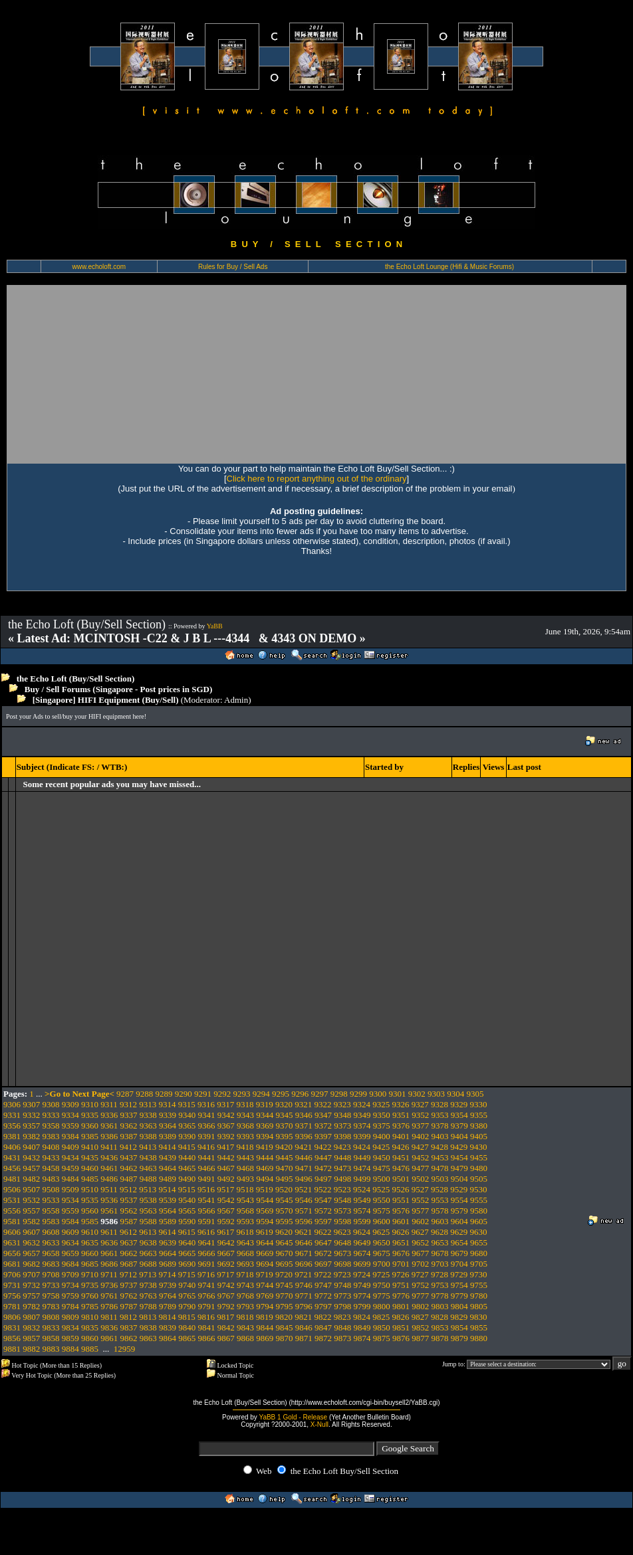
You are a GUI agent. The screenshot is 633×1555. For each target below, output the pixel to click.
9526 (401, 1189)
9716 (206, 1274)
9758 (51, 1296)
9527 (420, 1189)
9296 (300, 1094)
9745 (284, 1285)
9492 (226, 1179)
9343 (245, 1115)
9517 (225, 1189)
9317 (225, 1104)
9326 (401, 1104)
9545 (284, 1200)
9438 (148, 1157)
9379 (459, 1126)
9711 (109, 1274)
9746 (304, 1285)
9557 (31, 1211)
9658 (51, 1253)
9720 (284, 1274)
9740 (186, 1285)
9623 (342, 1232)
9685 (89, 1264)
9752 (420, 1285)
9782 (31, 1306)
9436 (109, 1157)
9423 (342, 1147)
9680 (478, 1253)
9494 (264, 1179)
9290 (183, 1094)
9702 (420, 1264)
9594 (264, 1221)
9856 (12, 1338)
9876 (401, 1338)
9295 (280, 1094)
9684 (70, 1264)
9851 (401, 1327)
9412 (128, 1147)
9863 (148, 1338)
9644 (264, 1242)
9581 (12, 1221)
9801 (401, 1306)
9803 (440, 1306)
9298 (339, 1094)
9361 (109, 1126)
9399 (362, 1136)
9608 (51, 1232)
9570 (284, 1211)
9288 (144, 1094)
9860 (89, 1338)
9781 (12, 1306)
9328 (439, 1104)
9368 (245, 1126)
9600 (381, 1221)
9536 (109, 1200)
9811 (109, 1317)
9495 (284, 1179)
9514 (167, 1189)
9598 (342, 1221)
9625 (381, 1232)
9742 (226, 1285)
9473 (342, 1168)
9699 (362, 1264)
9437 (129, 1157)
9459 (70, 1168)
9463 (148, 1168)
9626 (401, 1232)
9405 (478, 1136)
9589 (167, 1221)
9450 (381, 1157)
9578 (440, 1211)
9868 (245, 1338)
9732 (31, 1285)
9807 (31, 1317)
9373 (342, 1126)
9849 (362, 1327)
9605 (478, 1221)
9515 (186, 1189)
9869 (264, 1338)
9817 (225, 1317)
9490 (186, 1179)
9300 (377, 1094)
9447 (323, 1157)
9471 (304, 1168)
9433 (51, 1157)
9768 (245, 1296)
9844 (264, 1327)
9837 (129, 1327)
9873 (342, 1338)
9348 (342, 1115)
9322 (323, 1104)
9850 (381, 1327)
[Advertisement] (153, 374)
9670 (284, 1253)
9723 (342, 1274)
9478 (440, 1168)
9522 (323, 1189)
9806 (12, 1317)
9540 (186, 1200)
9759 (70, 1296)
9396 (304, 1136)
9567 (226, 1211)
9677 (420, 1253)
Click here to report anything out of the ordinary (317, 479)
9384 (70, 1136)
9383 (51, 1136)
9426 (401, 1147)
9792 (226, 1306)
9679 (459, 1253)
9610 (89, 1232)
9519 (264, 1189)
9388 (148, 1136)
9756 (12, 1296)
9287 (125, 1094)
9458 (51, 1168)
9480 (478, 1168)
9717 (225, 1274)
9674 (362, 1253)
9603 (440, 1221)
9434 (70, 1157)
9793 (245, 1306)
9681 (12, 1264)
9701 (401, 1264)
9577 (420, 1211)
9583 (51, 1221)
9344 (264, 1115)
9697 (323, 1264)
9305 (475, 1094)
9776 (401, 1296)
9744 (264, 1285)
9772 (323, 1296)
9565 (186, 1211)
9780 (478, 1296)
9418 (245, 1147)
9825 (381, 1317)
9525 (381, 1189)
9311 (109, 1104)
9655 (478, 1242)
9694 (264, 1264)
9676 (401, 1253)
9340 (186, 1115)
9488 (148, 1179)
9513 (147, 1189)
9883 (51, 1349)
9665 (186, 1253)
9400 (381, 1136)
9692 (226, 1264)
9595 (284, 1221)
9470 (284, 1168)
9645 (284, 1242)
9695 (284, 1264)
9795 (284, 1306)
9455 (478, 1157)
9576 (401, 1211)
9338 (148, 1115)
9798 (342, 1306)
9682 (31, 1264)
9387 (129, 1136)
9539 (167, 1200)
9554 (459, 1200)
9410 (89, 1147)
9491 (206, 1179)
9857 (31, 1338)
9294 (261, 1094)
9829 (458, 1317)
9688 (148, 1264)
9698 (342, 1264)
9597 (323, 1221)
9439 (167, 1157)
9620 (284, 1232)
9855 (478, 1327)
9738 (148, 1285)
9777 (420, 1296)
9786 (109, 1306)
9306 (12, 1104)
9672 (323, 1253)
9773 (342, 1296)
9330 (478, 1104)
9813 (147, 1317)
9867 (226, 1338)
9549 (362, 1200)
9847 (323, 1327)
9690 (186, 1264)
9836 (109, 1327)
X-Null (319, 1424)
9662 (129, 1253)
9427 (420, 1147)
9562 (129, 1211)
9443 (245, 1157)
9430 (478, 1147)
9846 (304, 1327)
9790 (186, 1306)
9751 (401, 1285)
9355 (478, 1115)
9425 (381, 1147)
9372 (323, 1126)
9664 (167, 1253)
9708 (51, 1274)
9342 (226, 1115)
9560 (89, 1211)
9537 (129, 1200)
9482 (31, 1179)
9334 (70, 1115)
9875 (381, 1338)
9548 (342, 1200)
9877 (420, 1338)
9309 (70, 1104)
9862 (129, 1338)
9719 (264, 1274)
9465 (186, 1168)
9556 (12, 1211)
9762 (129, 1296)
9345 (284, 1115)
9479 (459, 1168)
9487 (129, 1179)
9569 (264, 1211)
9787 (129, 1306)
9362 (129, 1126)
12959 (125, 1349)
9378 (440, 1126)
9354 (459, 1115)
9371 (304, 1126)
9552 (420, 1200)
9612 (128, 1232)
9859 (70, 1338)
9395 (284, 1136)
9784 (70, 1306)
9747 (323, 1285)
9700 (381, 1264)
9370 (284, 1126)
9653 (440, 1242)
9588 (148, 1221)
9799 (362, 1306)
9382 (31, 1136)
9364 (167, 1126)
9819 (264, 1317)
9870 (284, 1338)
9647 (323, 1242)
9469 (264, 1168)
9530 (478, 1189)
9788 (148, 1306)
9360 (89, 1126)
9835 (89, 1327)
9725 (381, 1274)
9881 (12, 1349)
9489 (167, 1179)
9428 (439, 1147)
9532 (31, 1200)
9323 (342, 1104)
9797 (323, 1306)
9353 (440, 1115)
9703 (440, 1264)
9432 (31, 1157)
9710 (89, 1274)
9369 (264, 1126)
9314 (167, 1104)
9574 (362, 1211)
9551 (401, 1200)
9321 (303, 1104)
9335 (89, 1115)
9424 (361, 1147)
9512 (128, 1189)
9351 (401, 1115)
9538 (148, 1200)
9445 (284, 1157)
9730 (478, 1274)
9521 (303, 1189)
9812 (128, 1317)
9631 (12, 1242)
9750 (381, 1285)
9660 (89, 1253)
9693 (245, 1264)
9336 (109, 1115)
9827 (420, 1317)
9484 (70, 1179)
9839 (167, 1327)
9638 (148, 1242)
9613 (147, 1232)
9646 (304, 1242)
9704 (459, 1264)
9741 (206, 1285)
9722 (323, 1274)
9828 (439, 1317)
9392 (226, 1136)
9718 (245, 1274)
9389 (167, 1136)
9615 (186, 1232)
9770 (284, 1296)
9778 (440, 1296)
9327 (420, 1104)
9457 (31, 1168)
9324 (361, 1104)
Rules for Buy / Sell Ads (233, 266)
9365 (186, 1126)
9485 (89, 1179)
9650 (381, 1242)
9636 (109, 1242)
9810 (89, 1317)
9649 (362, 1242)
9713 (147, 1274)
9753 (440, 1285)
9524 (361, 1189)
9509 (70, 1189)
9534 (70, 1200)
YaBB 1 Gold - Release (293, 1417)
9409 (70, 1147)
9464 (167, 1168)
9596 (304, 1221)
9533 (51, 1200)
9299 (358, 1094)
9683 (51, 1264)
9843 (245, 1327)
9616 (206, 1232)
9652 (420, 1242)
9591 (206, 1221)
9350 (381, 1115)
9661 (109, 1253)
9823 (342, 1317)
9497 (323, 1179)
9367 (226, 1126)
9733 (51, 1285)
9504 (459, 1179)
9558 (51, 1211)
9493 (245, 1179)
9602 (420, 1221)
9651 (401, 1242)
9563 (148, 1211)
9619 (264, 1232)
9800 (381, 1306)
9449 (362, 1157)
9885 (89, 1349)
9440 (186, 1157)
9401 (401, 1136)
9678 (440, 1253)
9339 (167, 1115)
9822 (323, 1317)
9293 (242, 1094)
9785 (89, 1306)
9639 (167, 1242)
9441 (206, 1157)
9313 (147, 1104)
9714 (167, 1274)
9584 (70, 1221)
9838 (148, 1327)
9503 (440, 1179)
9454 (459, 1157)
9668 (245, 1253)
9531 (12, 1200)
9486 (109, 1179)
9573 (342, 1211)
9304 (455, 1094)
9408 (51, 1147)
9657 (31, 1253)
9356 (12, 1126)
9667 (226, 1253)
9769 (264, 1296)
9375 (381, 1126)
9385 (89, 1136)
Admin (236, 700)
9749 (362, 1285)
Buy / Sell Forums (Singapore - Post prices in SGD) (119, 689)
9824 (361, 1317)
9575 (381, 1211)
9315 (186, 1104)
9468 (245, 1168)
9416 (206, 1147)
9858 (51, 1338)
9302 (417, 1094)
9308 (51, 1104)
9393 (245, 1136)
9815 (186, 1317)
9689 (167, 1264)
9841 (206, 1327)
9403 (440, 1136)
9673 (342, 1253)
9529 (458, 1189)
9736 (109, 1285)
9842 (226, 1327)
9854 (459, 1327)
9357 (31, 1126)
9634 (70, 1242)
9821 (303, 1317)
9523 (342, 1189)
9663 (148, 1253)
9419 (264, 1147)
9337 (129, 1115)
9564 (167, 1211)
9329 (458, 1104)
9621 (303, 1232)
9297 (319, 1094)
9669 (264, 1253)
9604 (459, 1221)
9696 (304, 1264)
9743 (245, 1285)
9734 (70, 1285)
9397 (323, 1136)
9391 (206, 1136)
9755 (478, 1285)
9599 (362, 1221)
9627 (420, 1232)
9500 (381, 1179)
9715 (186, 1274)
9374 (362, 1126)
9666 (206, 1253)
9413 (147, 1147)
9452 (420, 1157)
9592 (226, 1221)
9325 (381, 1104)
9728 (439, 1274)
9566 (206, 1211)
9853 (440, 1327)
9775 (381, 1296)
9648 (342, 1242)
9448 (342, 1157)
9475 (381, 1168)
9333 (51, 1115)
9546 (304, 1200)
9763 (148, 1296)
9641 (206, 1242)
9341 (206, 1115)
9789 (167, 1306)
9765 (186, 1296)
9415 (186, 1147)
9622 (323, 1232)
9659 (70, 1253)
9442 (226, 1157)
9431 (12, 1157)
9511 (109, 1189)
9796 (304, 1306)
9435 (89, 1157)
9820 (284, 1317)
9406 (12, 1147)
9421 (303, 1147)
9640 (186, 1242)
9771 (304, 1296)
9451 (401, 1157)
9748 (342, 1285)
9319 (264, 1104)
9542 (226, 1200)
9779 (459, 1296)
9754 (459, 1285)
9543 (245, 1200)
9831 (12, 1327)
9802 (420, 1306)
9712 (128, 1274)
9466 (206, 1168)
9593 (245, 1221)
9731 (12, 1285)
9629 (458, 1232)
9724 (361, 1274)
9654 (459, 1242)
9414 (167, 1147)
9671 (304, 1253)
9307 (31, 1104)
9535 (89, 1200)
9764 (167, 1296)
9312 (128, 1104)
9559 (70, 1211)
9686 (109, 1264)
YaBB (215, 626)
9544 (264, 1200)
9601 (401, 1221)
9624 (361, 1232)
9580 (478, 1211)
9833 (51, 1327)
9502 (420, 1179)
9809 (70, 1317)
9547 (323, 1200)
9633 (51, 1242)
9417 (225, 1147)
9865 (186, 1338)
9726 (401, 1274)
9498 (342, 1179)
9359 (70, 1126)
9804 (459, 1306)
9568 (245, 1211)
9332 (31, 1115)
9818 (245, 1317)
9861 (109, 1338)
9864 (167, 1338)
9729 (458, 1274)
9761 (109, 1296)
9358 (51, 1126)
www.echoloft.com (99, 266)
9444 (264, 1157)
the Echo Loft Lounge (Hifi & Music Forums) (449, 266)
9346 (304, 1115)
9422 (323, 1147)
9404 (459, 1136)
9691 (206, 1264)
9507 (31, 1189)
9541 (206, 1200)
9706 (12, 1274)
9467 (226, 1168)
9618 (245, 1232)
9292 (222, 1094)
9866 (206, 1338)
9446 (304, 1157)
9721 (303, 1274)
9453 (440, 1157)
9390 (186, 1136)
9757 (31, 1296)
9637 (129, 1242)
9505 (478, 1179)
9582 (31, 1221)
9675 (381, 1253)
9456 (12, 1168)
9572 (323, 1211)
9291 (202, 1094)
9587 (129, 1221)
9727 (420, 1274)
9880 (478, 1338)
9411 (109, 1147)
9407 (31, 1147)
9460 (89, 1168)
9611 (109, 1232)
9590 (186, 1221)
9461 (109, 1168)
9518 (245, 1189)
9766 (206, 1296)
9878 (440, 1338)
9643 (245, 1242)
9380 (478, 1126)
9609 (70, 1232)
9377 (420, 1126)
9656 (12, 1253)
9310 (89, 1104)
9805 (478, 1306)
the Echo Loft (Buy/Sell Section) (76, 679)
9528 (439, 1189)
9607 (31, 1232)
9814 (167, 1317)
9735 (89, 1285)
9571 (304, 1211)
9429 (458, 1147)
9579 (459, 1211)
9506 (12, 1189)
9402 (420, 1136)
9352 (420, 1115)
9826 (401, 1317)
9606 (12, 1232)
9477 (420, 1168)
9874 (362, 1338)
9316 (206, 1104)
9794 (264, 1306)
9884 (70, 1349)
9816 (206, 1317)
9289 (164, 1094)
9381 (12, 1136)
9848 (342, 1327)
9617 (225, 1232)
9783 (51, 1306)
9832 (31, 1327)
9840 (186, 1327)
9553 (440, 1200)
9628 (439, 1232)
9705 (478, 1264)
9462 (129, 1168)
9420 (284, 1147)
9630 (478, 1232)
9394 (264, 1136)
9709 (70, 1274)
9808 (51, 1317)
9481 (12, 1179)
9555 (478, 1200)
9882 (31, 1349)
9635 (89, 1242)
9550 (381, 1200)
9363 (148, 1126)
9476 (401, 1168)
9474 (362, 1168)
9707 (31, 1274)
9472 (323, 1168)
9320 (284, 1104)
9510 (89, 1189)
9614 (167, 1232)
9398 (342, 1136)
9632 (31, 1242)
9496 (304, 1179)
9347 (323, 1115)
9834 (70, 1327)
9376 (401, 1126)
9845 (284, 1327)
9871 (304, 1338)
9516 (206, 1189)
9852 (420, 1327)
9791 (206, 1306)
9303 (436, 1094)
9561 (109, 1211)
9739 (167, 1285)
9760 (89, 1296)
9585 (89, 1221)
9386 (109, 1136)
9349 (362, 1115)
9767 (226, 1296)
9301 (397, 1094)
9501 (401, 1179)
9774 (362, 1296)
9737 (129, 1285)
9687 (129, 1264)
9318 (245, 1104)
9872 (323, 1338)
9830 (478, 1317)
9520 (284, 1189)
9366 (206, 1126)
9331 (12, 1115)
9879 (459, 1338)
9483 (51, 1179)
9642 (226, 1242)
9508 (51, 1189)
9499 (362, 1179)
